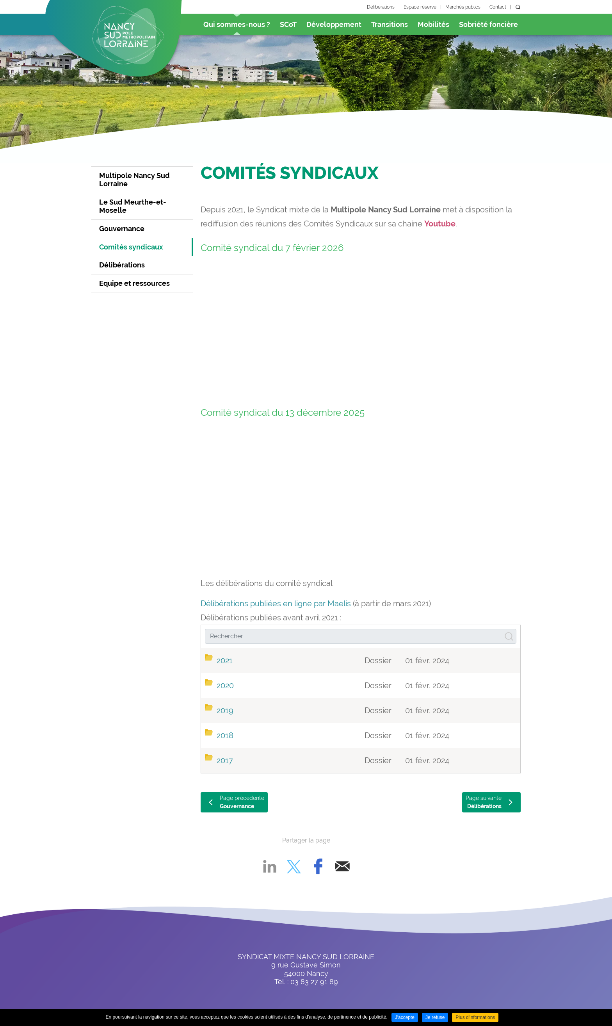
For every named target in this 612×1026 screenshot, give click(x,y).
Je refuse (435, 1017)
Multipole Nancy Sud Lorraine (134, 179)
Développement (333, 24)
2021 (225, 660)
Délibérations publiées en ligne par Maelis (276, 603)
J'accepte (405, 1017)
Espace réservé (420, 7)
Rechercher (518, 7)
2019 (225, 710)
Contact (497, 7)
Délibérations (381, 7)
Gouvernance (121, 228)
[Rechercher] (360, 636)
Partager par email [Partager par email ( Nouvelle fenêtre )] (342, 866)
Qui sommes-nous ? (236, 24)
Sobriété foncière (488, 24)
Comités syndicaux (131, 247)
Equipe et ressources (134, 283)
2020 (225, 685)
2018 (225, 735)
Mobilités (433, 24)
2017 (225, 760)
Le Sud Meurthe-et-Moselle (132, 206)
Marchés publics (462, 7)
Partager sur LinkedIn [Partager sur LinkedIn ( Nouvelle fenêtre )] (269, 866)
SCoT (288, 24)
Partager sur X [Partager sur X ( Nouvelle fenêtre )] (294, 866)
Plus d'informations (475, 1017)
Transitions (389, 24)
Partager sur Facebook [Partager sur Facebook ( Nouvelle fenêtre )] (318, 866)
